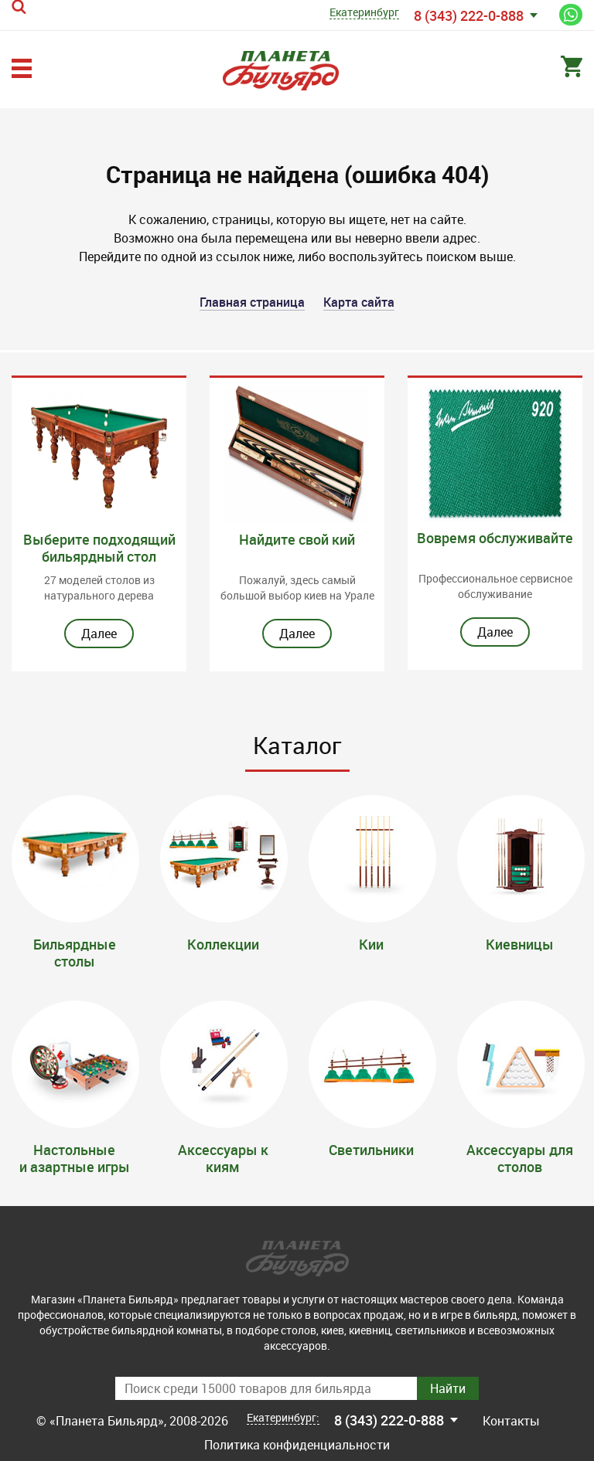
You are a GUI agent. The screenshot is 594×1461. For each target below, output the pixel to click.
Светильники (371, 1149)
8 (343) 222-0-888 (469, 15)
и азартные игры (74, 1166)
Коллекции (223, 944)
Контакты (511, 1420)
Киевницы (520, 944)
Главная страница (252, 303)
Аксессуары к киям (223, 1158)
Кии (371, 944)
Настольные (74, 1149)
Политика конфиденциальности (297, 1444)
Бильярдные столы (74, 952)
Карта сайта (358, 303)
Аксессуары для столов (519, 1158)
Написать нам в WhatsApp (570, 14)
